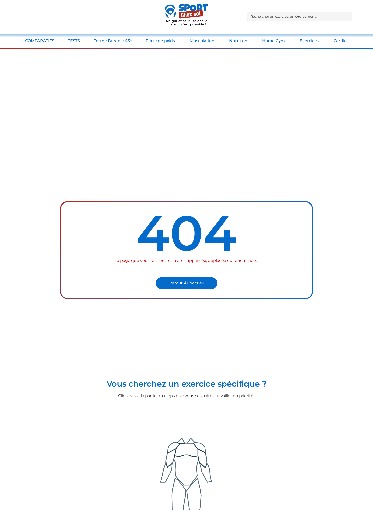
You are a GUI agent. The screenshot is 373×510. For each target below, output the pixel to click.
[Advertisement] (186, 85)
